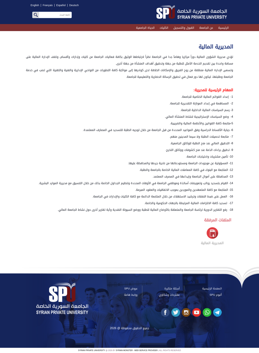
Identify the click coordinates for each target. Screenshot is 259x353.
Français (48, 5)
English (35, 5)
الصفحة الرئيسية (212, 288)
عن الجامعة (206, 28)
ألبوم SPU (216, 294)
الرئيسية (223, 28)
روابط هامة (131, 294)
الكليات (164, 28)
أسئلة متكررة (172, 288)
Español (61, 5)
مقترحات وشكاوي (169, 294)
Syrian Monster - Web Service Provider (137, 350)
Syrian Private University (91, 350)
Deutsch (74, 5)
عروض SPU (131, 288)
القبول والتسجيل (183, 28)
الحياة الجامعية (145, 28)
